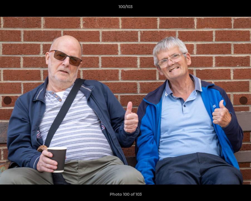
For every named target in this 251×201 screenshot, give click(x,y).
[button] (241, 8)
